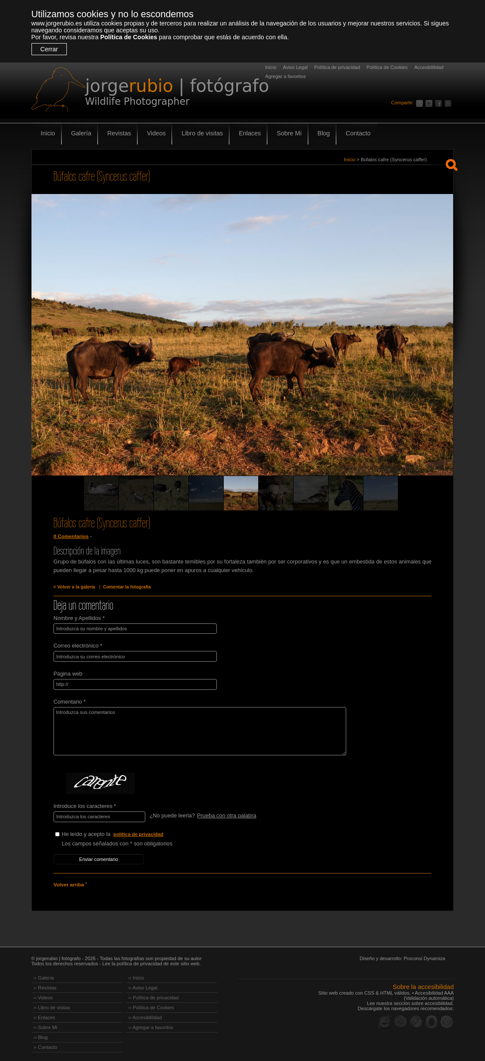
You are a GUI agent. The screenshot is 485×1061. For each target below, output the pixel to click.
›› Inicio (136, 975)
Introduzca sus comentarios (196, 730)
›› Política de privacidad (153, 995)
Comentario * (69, 700)
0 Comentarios (70, 536)
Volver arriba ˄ (69, 882)
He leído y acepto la (126, 832)
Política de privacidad (337, 67)
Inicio (270, 67)
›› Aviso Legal (143, 985)
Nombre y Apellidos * (79, 617)
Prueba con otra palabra (226, 814)
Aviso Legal (295, 67)
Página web (67, 673)
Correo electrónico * (77, 645)
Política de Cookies (128, 37)
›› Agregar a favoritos (150, 1024)
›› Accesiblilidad (145, 1014)
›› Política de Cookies (151, 1005)
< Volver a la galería (73, 587)
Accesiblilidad (429, 67)
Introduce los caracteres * (84, 804)
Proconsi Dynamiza (424, 955)
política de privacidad (138, 832)
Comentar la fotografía (125, 587)
